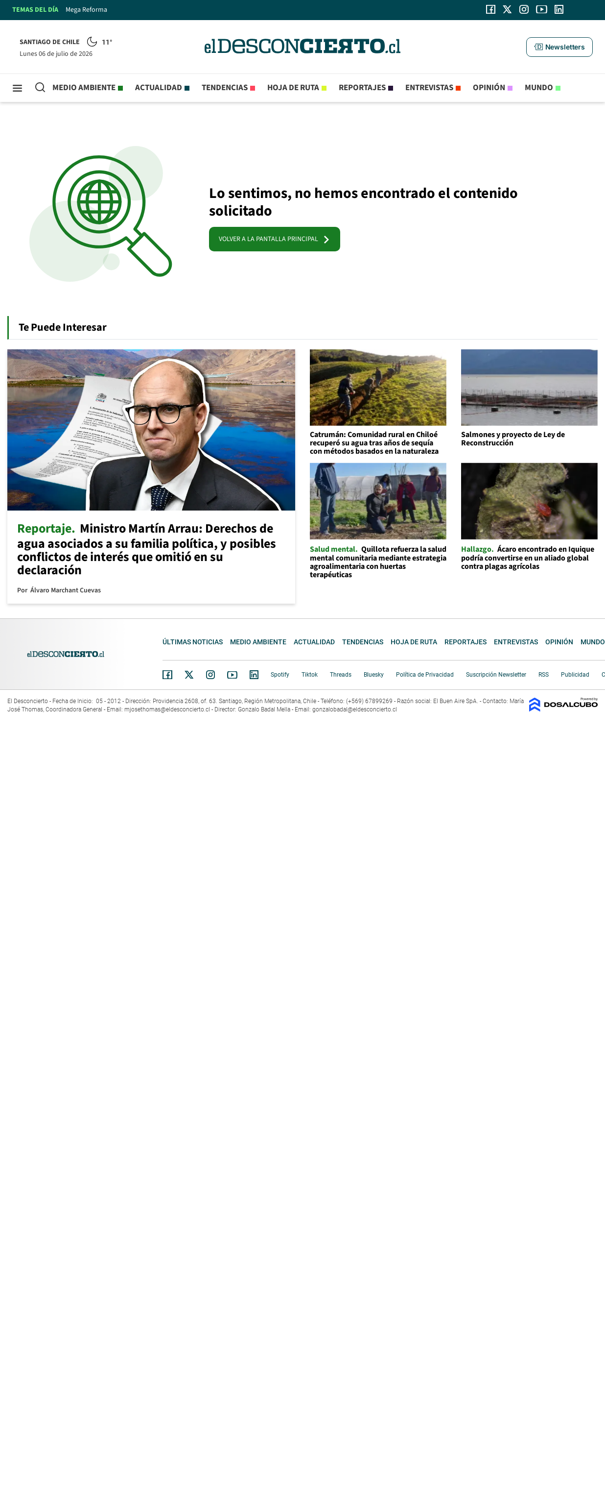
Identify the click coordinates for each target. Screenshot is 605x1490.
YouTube (232, 675)
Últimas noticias (193, 642)
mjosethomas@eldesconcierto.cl (167, 709)
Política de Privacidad (425, 674)
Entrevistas (429, 88)
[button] (559, 47)
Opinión (489, 88)
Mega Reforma (86, 10)
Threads (340, 674)
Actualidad (158, 88)
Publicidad (575, 674)
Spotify (280, 674)
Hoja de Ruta (293, 88)
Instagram (210, 674)
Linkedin (254, 674)
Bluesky (374, 674)
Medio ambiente (84, 88)
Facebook (167, 674)
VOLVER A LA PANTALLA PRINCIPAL (274, 239)
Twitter (189, 675)
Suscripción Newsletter (496, 674)
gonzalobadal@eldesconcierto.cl (354, 709)
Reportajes (362, 88)
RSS (543, 674)
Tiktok (310, 674)
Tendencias (225, 88)
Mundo (539, 88)
